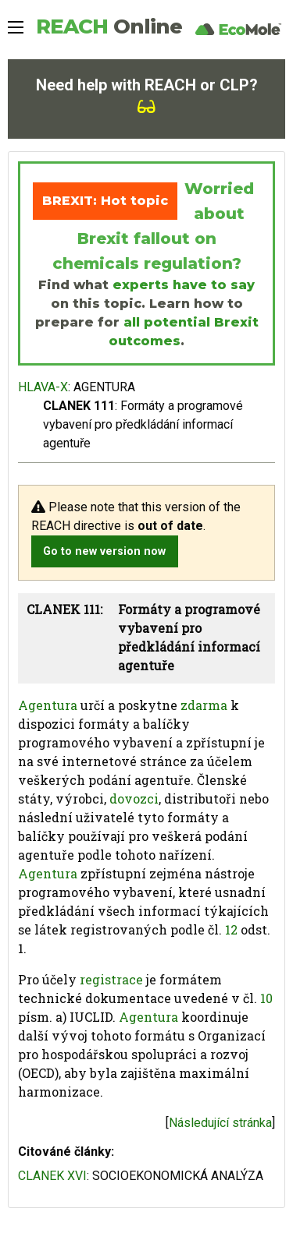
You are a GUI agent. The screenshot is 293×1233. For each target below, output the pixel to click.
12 (231, 929)
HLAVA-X (43, 387)
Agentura (47, 705)
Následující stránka (220, 1122)
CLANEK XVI (52, 1175)
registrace (111, 979)
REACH (109, 26)
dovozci (134, 798)
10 (266, 998)
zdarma (203, 705)
